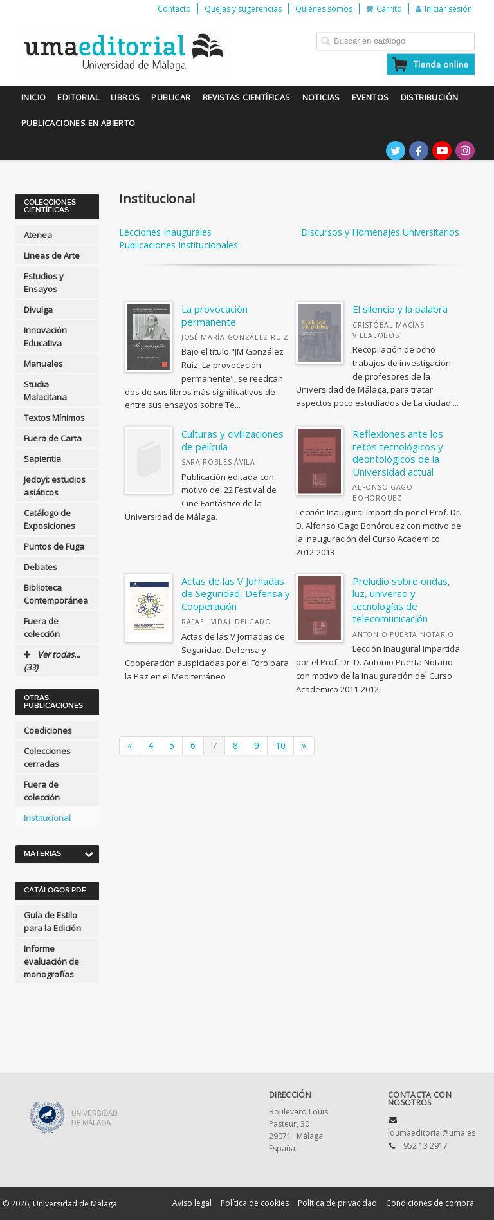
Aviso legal (192, 1202)
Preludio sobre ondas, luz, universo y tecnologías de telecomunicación (401, 600)
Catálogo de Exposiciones (49, 519)
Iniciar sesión (444, 8)
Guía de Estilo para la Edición (52, 921)
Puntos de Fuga (54, 546)
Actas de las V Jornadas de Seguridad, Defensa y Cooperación (235, 594)
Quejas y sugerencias (243, 8)
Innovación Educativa (45, 336)
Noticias (321, 97)
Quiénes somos (323, 8)
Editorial (78, 97)
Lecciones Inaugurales (165, 232)
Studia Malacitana (45, 390)
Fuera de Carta (53, 438)
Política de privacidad (337, 1202)
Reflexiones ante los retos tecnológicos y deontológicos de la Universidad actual (397, 452)
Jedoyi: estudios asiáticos (55, 486)
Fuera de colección (42, 627)
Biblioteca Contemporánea (56, 594)
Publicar (170, 97)
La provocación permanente (214, 315)
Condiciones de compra (430, 1202)
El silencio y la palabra (400, 308)
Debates (40, 567)
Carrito (384, 8)
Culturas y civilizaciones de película (232, 440)
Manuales (43, 363)
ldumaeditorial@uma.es (431, 1132)
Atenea (38, 235)
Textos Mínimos (54, 417)
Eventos (370, 97)
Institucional (47, 818)
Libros (125, 97)
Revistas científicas (247, 97)
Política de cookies (255, 1202)
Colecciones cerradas (47, 757)
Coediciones (48, 730)
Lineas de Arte (52, 255)
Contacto (174, 8)
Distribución (430, 97)
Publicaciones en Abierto (78, 123)
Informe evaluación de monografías (51, 961)
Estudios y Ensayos (44, 282)
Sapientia (42, 459)
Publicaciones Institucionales (178, 245)
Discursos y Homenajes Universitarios (380, 232)
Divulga (38, 309)
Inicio (33, 97)
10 (280, 745)
